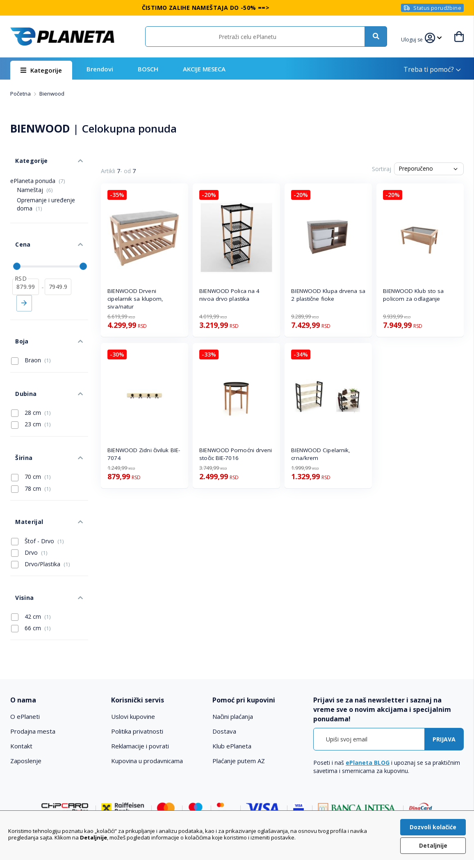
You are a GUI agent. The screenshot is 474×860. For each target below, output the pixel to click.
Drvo (29, 504)
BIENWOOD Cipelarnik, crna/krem (320, 454)
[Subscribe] (444, 683)
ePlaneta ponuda (37, 173)
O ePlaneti (25, 661)
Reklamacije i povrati (140, 690)
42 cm (31, 560)
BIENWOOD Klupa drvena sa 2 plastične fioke (328, 294)
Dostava (224, 676)
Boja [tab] (16, 318)
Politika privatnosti (137, 676)
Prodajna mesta (32, 676)
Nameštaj (35, 182)
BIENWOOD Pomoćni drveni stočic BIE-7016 (235, 454)
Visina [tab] (19, 544)
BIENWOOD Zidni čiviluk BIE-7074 (143, 454)
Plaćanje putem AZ (238, 705)
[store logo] (62, 36)
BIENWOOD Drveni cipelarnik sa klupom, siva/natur (135, 298)
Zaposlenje (25, 705)
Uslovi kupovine (133, 661)
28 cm (31, 379)
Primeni (24, 285)
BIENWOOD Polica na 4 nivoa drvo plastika (229, 294)
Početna (21, 93)
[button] (413, 38)
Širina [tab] (18, 419)
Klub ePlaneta (231, 690)
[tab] (56, 645)
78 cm (31, 448)
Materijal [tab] (23, 476)
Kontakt (21, 690)
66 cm (31, 572)
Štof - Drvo (37, 492)
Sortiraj (381, 169)
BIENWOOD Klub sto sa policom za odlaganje (413, 294)
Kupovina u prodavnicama (147, 705)
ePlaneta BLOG (368, 707)
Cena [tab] (17, 232)
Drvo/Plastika (40, 516)
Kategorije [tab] (25, 155)
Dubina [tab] (20, 363)
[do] (58, 269)
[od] (25, 269)
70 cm (31, 436)
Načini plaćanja (232, 661)
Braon (31, 335)
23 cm (31, 391)
